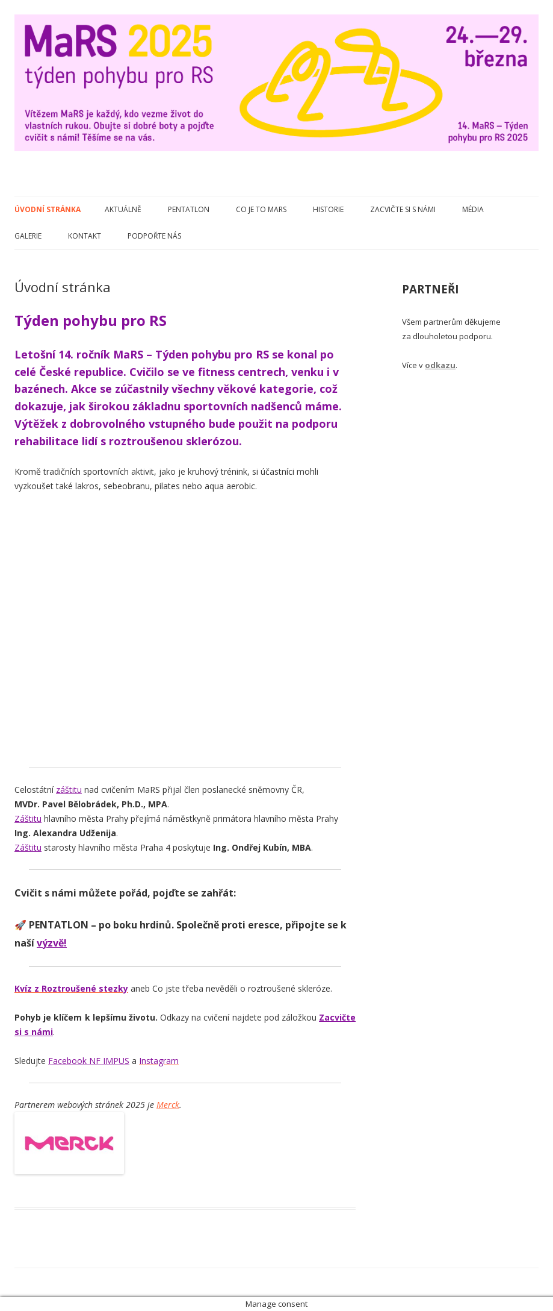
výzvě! (52, 943)
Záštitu (28, 818)
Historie (328, 209)
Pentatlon (188, 209)
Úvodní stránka (47, 209)
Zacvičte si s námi (403, 209)
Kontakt (84, 236)
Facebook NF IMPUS (88, 1060)
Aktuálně (123, 209)
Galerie (28, 236)
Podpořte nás (154, 236)
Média (473, 209)
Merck (167, 1104)
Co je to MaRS (261, 209)
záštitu (69, 789)
